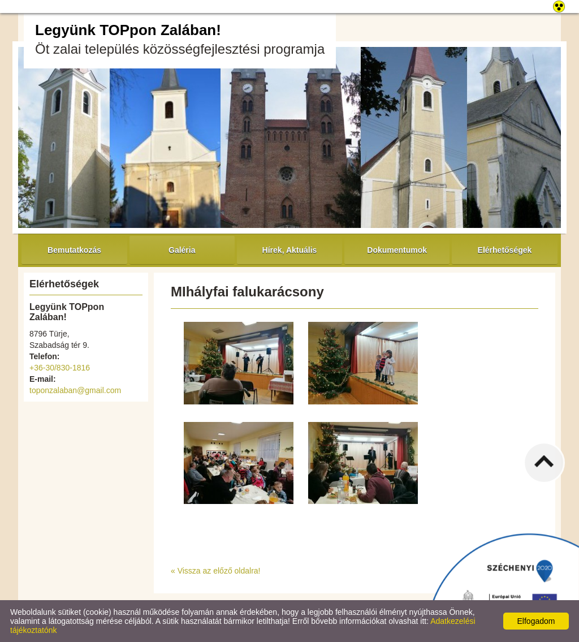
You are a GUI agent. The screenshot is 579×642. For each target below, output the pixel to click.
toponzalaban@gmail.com (75, 390)
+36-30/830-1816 (59, 367)
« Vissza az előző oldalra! (216, 570)
